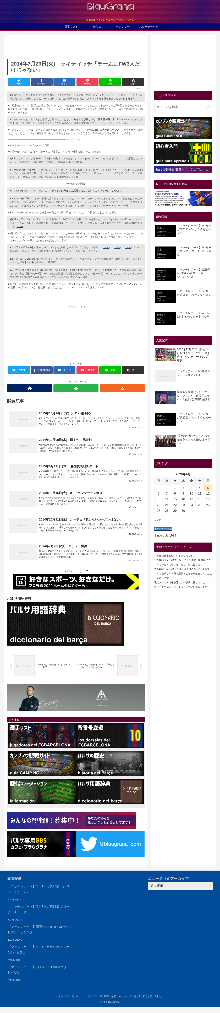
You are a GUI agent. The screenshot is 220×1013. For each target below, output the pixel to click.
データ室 (95, 1002)
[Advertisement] (76, 46)
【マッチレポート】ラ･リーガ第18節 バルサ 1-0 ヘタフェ (38, 955)
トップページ (59, 1002)
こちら (115, 191)
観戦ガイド (110, 1002)
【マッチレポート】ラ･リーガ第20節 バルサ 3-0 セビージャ (38, 895)
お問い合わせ (160, 1002)
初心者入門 (144, 1002)
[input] (183, 107)
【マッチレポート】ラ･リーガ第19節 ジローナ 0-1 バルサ (38, 915)
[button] (209, 107)
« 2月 (158, 520)
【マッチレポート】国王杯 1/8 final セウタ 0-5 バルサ (39, 975)
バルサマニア (127, 1002)
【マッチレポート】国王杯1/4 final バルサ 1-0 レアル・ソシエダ (39, 935)
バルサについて (78, 1002)
